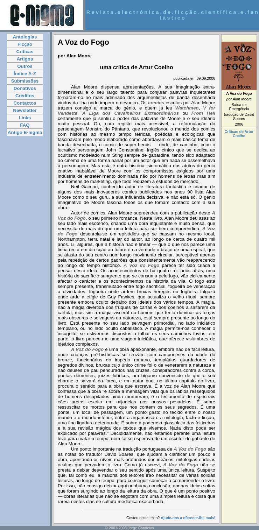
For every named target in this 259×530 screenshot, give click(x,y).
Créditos (24, 95)
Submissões (25, 81)
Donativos (25, 88)
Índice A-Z (25, 73)
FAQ (24, 125)
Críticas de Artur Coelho (238, 133)
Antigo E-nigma (25, 132)
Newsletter (24, 110)
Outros (25, 66)
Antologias (25, 37)
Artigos (25, 59)
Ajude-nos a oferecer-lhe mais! (188, 518)
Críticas (25, 51)
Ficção (25, 44)
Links (25, 117)
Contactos (24, 103)
